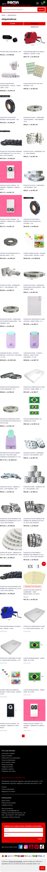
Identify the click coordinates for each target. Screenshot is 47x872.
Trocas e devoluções (8, 789)
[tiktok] (42, 846)
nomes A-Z (34, 27)
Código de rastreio (7, 767)
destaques (34, 24)
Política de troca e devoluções (11, 758)
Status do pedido (7, 756)
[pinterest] (36, 846)
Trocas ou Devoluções (8, 760)
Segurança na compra (8, 791)
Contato (4, 787)
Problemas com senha (8, 771)
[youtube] (31, 846)
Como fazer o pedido (8, 753)
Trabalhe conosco (7, 805)
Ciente (42, 868)
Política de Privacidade (15, 861)
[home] (13, 3)
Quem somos (6, 801)
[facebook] (21, 846)
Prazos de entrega (7, 764)
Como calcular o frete (8, 762)
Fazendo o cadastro (8, 769)
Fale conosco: (13, 778)
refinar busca (12, 23)
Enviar (40, 839)
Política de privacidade (9, 803)
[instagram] (26, 846)
